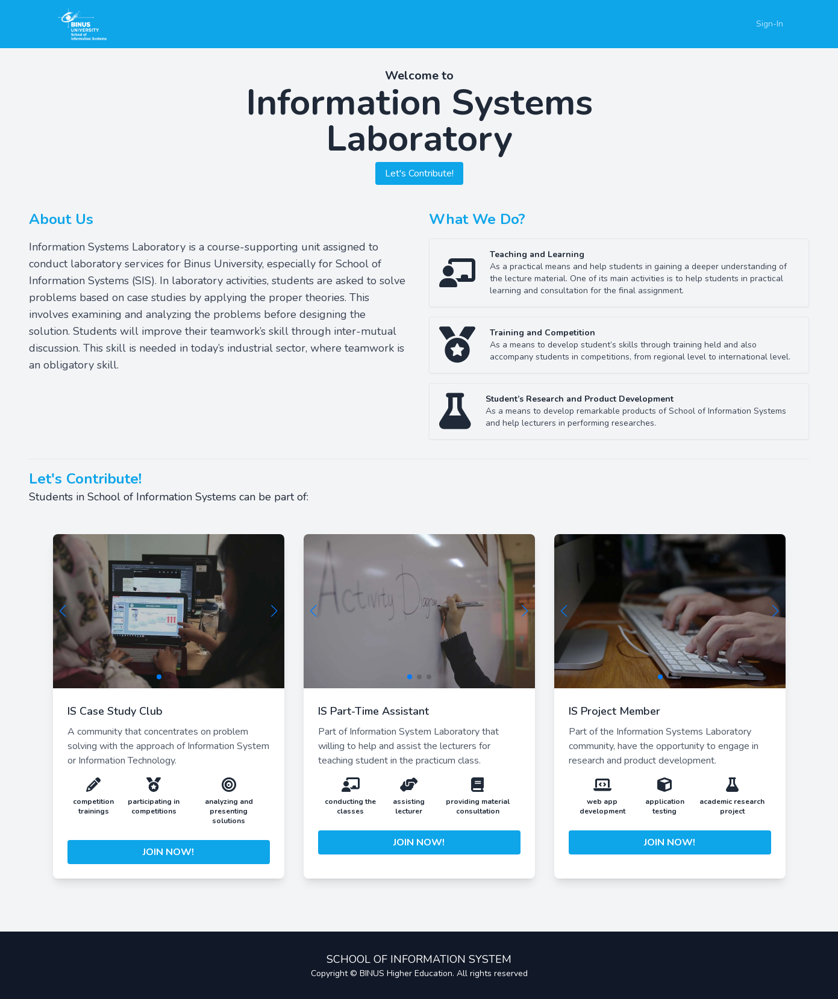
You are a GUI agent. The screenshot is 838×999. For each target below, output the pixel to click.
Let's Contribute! (419, 173)
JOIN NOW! (168, 852)
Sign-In (769, 24)
